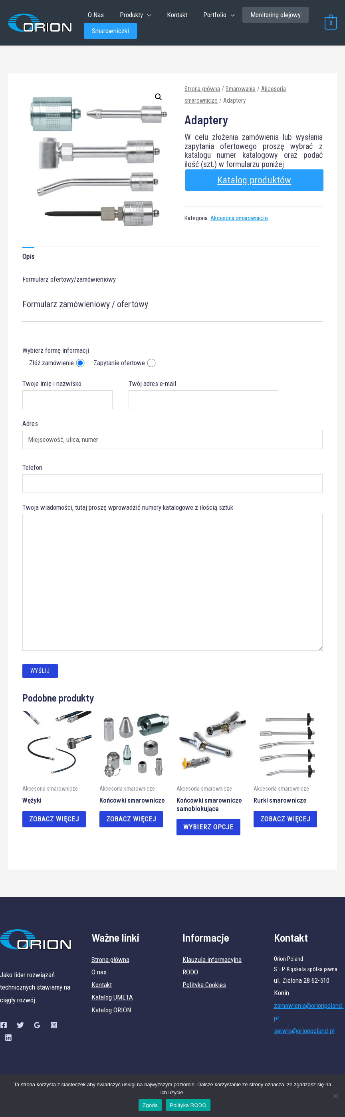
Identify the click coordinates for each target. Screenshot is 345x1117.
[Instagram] (54, 1028)
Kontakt (171, 16)
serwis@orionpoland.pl (304, 1034)
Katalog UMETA (112, 1001)
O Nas (95, 16)
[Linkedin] (8, 1041)
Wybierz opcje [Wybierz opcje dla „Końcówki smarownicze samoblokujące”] (209, 831)
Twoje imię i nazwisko (67, 397)
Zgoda (150, 1105)
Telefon (172, 481)
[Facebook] (3, 1028)
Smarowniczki (110, 33)
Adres (172, 437)
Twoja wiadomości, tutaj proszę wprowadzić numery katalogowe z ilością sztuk (172, 582)
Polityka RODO (188, 1105)
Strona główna (202, 92)
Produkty (127, 16)
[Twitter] (20, 1028)
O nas (99, 976)
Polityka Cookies (204, 988)
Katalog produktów (254, 183)
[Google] (37, 1028)
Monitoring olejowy (266, 16)
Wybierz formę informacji (55, 354)
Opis (28, 260)
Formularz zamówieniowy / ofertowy (85, 307)
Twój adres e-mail (204, 397)
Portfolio (206, 16)
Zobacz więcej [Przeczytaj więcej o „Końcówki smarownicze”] (132, 823)
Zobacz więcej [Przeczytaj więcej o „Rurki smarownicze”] (286, 823)
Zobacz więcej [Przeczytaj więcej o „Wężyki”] (55, 823)
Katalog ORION (111, 1014)
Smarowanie (241, 92)
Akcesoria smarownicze (239, 221)
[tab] (28, 260)
